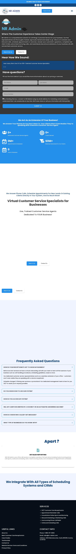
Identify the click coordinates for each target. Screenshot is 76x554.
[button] (72, 10)
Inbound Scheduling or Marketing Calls (54, 518)
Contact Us (5, 543)
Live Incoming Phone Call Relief (51, 520)
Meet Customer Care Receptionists (13, 535)
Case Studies (6, 538)
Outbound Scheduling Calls (50, 523)
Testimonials (6, 540)
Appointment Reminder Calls (51, 513)
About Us (5, 533)
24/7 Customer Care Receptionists (53, 510)
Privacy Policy (6, 548)
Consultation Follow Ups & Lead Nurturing (55, 515)
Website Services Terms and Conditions (14, 545)
